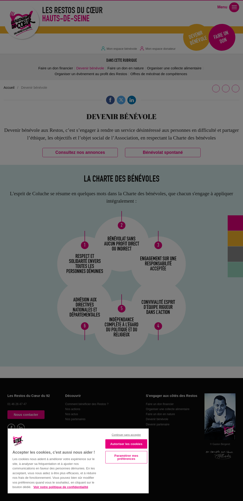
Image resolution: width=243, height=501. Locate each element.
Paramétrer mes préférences (126, 457)
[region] (78, 460)
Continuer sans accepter (126, 434)
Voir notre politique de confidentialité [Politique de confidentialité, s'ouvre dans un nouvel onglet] (60, 487)
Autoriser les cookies (126, 444)
